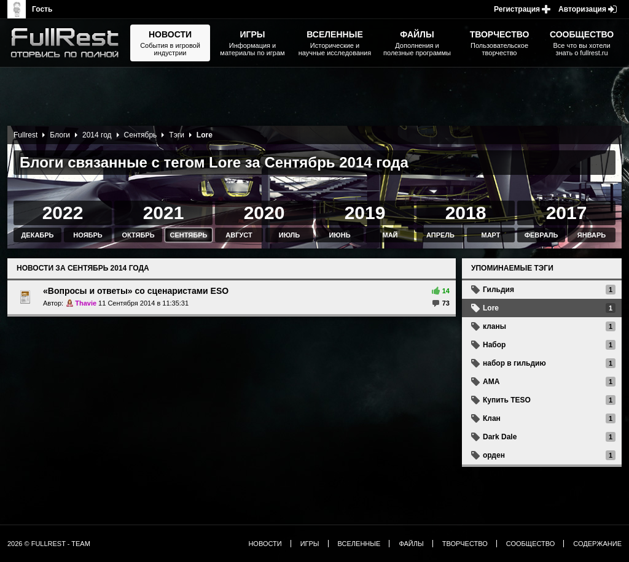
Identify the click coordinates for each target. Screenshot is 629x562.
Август (238, 235)
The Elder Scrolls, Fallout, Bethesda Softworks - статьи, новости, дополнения (68, 42)
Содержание (597, 543)
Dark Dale (500, 437)
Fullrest (25, 135)
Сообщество (530, 543)
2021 (163, 212)
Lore (491, 308)
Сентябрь (140, 135)
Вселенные (359, 543)
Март (490, 235)
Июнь (339, 235)
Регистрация (517, 9)
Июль (289, 235)
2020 (264, 212)
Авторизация (582, 9)
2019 (365, 212)
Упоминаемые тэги (512, 268)
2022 (63, 212)
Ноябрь (87, 235)
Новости (264, 543)
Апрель (440, 235)
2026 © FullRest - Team (48, 543)
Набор (494, 345)
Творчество (465, 543)
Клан (492, 418)
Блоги (60, 135)
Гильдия (498, 289)
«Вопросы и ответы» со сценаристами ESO (136, 291)
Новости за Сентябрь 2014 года (83, 268)
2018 (465, 212)
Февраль (541, 235)
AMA (491, 381)
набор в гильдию (514, 363)
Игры (309, 543)
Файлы (411, 543)
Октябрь (138, 235)
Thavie (85, 303)
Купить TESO (507, 400)
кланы (494, 326)
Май (389, 235)
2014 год (97, 135)
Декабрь (37, 235)
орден (494, 455)
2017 (566, 212)
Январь (591, 235)
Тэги (176, 135)
